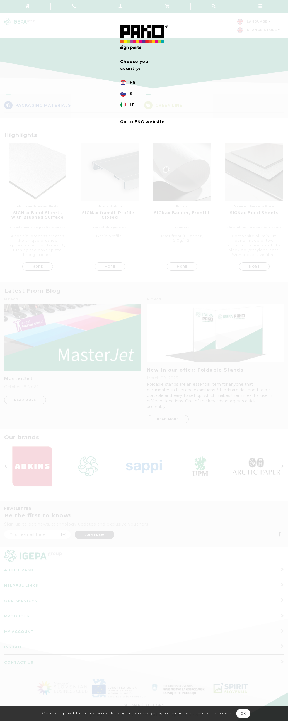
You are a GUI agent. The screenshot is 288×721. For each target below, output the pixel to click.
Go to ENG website (142, 121)
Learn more (221, 713)
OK (243, 713)
